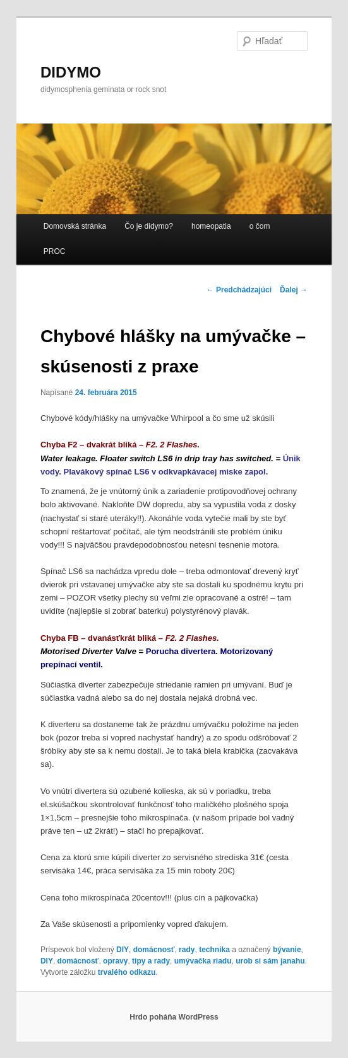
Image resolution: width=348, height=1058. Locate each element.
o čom (259, 226)
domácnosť (154, 949)
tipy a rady (151, 961)
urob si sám (257, 961)
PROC (55, 251)
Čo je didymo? (148, 226)
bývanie (287, 949)
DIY (122, 949)
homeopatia (211, 226)
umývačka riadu (203, 961)
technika (214, 949)
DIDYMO (70, 72)
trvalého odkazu (126, 972)
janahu (292, 961)
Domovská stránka (75, 226)
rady (187, 949)
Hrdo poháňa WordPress (173, 1017)
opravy (115, 961)
